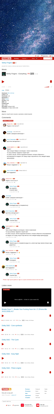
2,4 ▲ (18, 334)
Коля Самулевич (11, 139)
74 (3, 377)
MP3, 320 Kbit (10, 93)
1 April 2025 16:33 (14, 246)
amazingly (9, 131)
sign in (20, 279)
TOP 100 (38, 397)
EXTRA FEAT (6, 289)
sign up (9, 279)
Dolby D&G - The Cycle (10, 340)
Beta (46, 391)
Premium (27, 389)
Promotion (27, 391)
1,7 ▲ (18, 348)
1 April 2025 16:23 (10, 237)
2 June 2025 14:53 (10, 199)
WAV (22, 334)
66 (13, 348)
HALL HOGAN (12, 162)
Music (35, 58)
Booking (16, 58)
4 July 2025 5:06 (9, 182)
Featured (25, 58)
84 (3, 334)
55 (13, 334)
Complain (27, 397)
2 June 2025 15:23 (14, 207)
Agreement (28, 395)
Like (3, 90)
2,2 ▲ (18, 377)
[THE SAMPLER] (11, 170)
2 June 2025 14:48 (14, 222)
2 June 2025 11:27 (10, 214)
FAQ (52, 55)
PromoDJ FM (28, 404)
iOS (32, 406)
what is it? (14, 395)
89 (3, 362)
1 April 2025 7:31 (9, 254)
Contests (38, 393)
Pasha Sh (10, 124)
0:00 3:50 (6, 87)
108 (4, 320)
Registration (45, 55)
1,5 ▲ (18, 362)
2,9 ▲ (19, 320)
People (37, 395)
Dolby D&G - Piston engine (11, 368)
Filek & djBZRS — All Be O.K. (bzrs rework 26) (26, 299)
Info (45, 393)
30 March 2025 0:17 (10, 269)
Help (26, 393)
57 (14, 320)
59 (13, 377)
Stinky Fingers (7, 63)
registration (16, 405)
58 (13, 362)
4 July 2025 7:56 (13, 191)
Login (38, 55)
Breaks (7, 99)
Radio (46, 389)
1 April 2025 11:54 (14, 262)
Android (27, 406)
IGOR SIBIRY (12, 147)
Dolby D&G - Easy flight (10, 354)
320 (23, 320)
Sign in (9, 405)
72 (3, 348)
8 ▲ (32, 74)
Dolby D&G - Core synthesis (12, 325)
